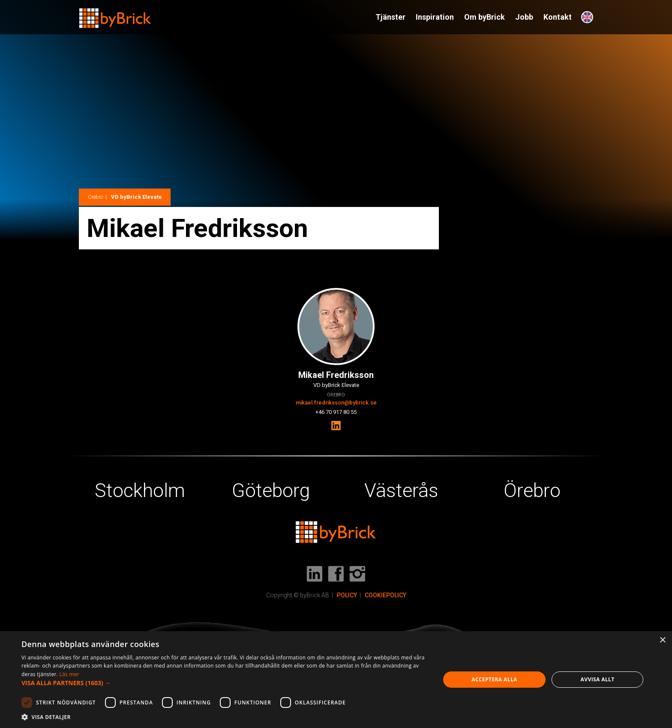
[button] (224, 683)
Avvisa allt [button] (598, 679)
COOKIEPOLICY (385, 595)
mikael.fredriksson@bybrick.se (336, 402)
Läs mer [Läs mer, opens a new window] (70, 674)
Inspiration (435, 16)
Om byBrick (484, 16)
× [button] (662, 640)
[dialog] (336, 679)
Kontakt (557, 16)
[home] (115, 14)
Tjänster (390, 16)
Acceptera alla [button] (494, 679)
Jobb (524, 16)
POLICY (347, 595)
